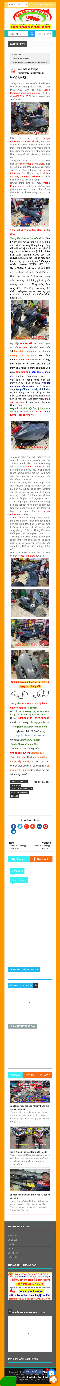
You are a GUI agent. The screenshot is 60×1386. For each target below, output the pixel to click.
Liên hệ (11, 1244)
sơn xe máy (20, 347)
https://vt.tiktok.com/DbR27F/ (30, 735)
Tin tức (11, 1248)
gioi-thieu (16, 785)
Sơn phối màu (18, 757)
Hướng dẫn (13, 1257)
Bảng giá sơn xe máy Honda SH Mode (28, 1152)
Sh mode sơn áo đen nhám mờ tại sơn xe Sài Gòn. (30, 1196)
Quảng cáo (13, 1253)
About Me (12, 1235)
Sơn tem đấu (37, 753)
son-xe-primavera (21, 58)
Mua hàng (12, 1240)
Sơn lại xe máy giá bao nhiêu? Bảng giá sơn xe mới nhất (29, 1107)
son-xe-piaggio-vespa (21, 789)
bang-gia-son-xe (19, 782)
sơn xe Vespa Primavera (31, 163)
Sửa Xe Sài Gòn (34, 1377)
